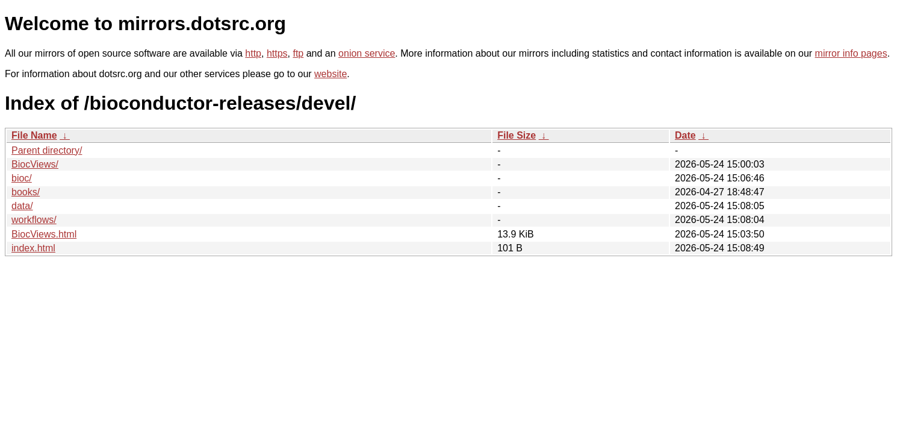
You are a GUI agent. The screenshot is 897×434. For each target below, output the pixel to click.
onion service (366, 53)
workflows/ (34, 220)
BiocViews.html (43, 234)
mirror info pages (851, 53)
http (253, 53)
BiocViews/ (34, 164)
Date (685, 135)
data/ (22, 206)
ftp (298, 53)
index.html (33, 248)
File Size (516, 135)
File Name (34, 135)
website (330, 74)
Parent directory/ (46, 150)
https (277, 53)
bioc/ (21, 178)
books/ (25, 192)
